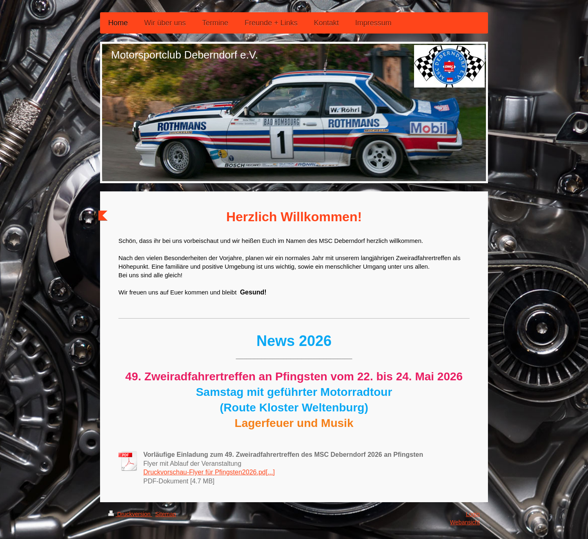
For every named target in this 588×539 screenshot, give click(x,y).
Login (473, 514)
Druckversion (130, 514)
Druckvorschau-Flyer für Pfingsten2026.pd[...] (209, 472)
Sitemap (165, 514)
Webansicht (465, 522)
